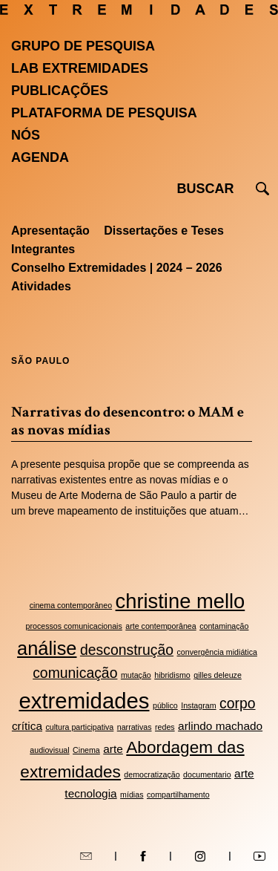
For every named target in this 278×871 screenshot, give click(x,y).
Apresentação (50, 230)
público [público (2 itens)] (165, 705)
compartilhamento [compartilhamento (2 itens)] (178, 794)
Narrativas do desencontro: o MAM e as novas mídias (127, 421)
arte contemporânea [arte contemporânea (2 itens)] (160, 626)
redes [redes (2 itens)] (165, 726)
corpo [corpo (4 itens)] (237, 703)
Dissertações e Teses (164, 230)
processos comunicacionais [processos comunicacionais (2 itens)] (74, 626)
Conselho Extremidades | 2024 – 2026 (116, 267)
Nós (25, 135)
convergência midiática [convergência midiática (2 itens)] (217, 651)
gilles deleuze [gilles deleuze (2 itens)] (217, 675)
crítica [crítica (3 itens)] (27, 726)
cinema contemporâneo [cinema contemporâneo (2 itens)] (71, 605)
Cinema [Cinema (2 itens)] (86, 750)
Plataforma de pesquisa (104, 112)
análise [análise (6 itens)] (46, 648)
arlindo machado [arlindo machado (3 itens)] (220, 726)
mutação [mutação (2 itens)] (136, 675)
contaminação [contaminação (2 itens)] (223, 626)
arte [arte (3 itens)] (113, 749)
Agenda (40, 157)
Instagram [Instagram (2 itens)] (198, 705)
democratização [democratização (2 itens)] (151, 774)
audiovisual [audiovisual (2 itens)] (49, 750)
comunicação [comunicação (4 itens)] (75, 673)
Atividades (41, 286)
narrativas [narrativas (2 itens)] (134, 726)
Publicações (59, 90)
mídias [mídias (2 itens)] (131, 794)
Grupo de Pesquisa (83, 46)
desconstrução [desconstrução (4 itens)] (126, 650)
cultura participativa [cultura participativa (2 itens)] (79, 726)
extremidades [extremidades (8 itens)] (84, 700)
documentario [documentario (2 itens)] (207, 774)
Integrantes (43, 249)
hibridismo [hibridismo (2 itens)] (172, 675)
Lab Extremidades (79, 68)
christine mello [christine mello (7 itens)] (180, 601)
